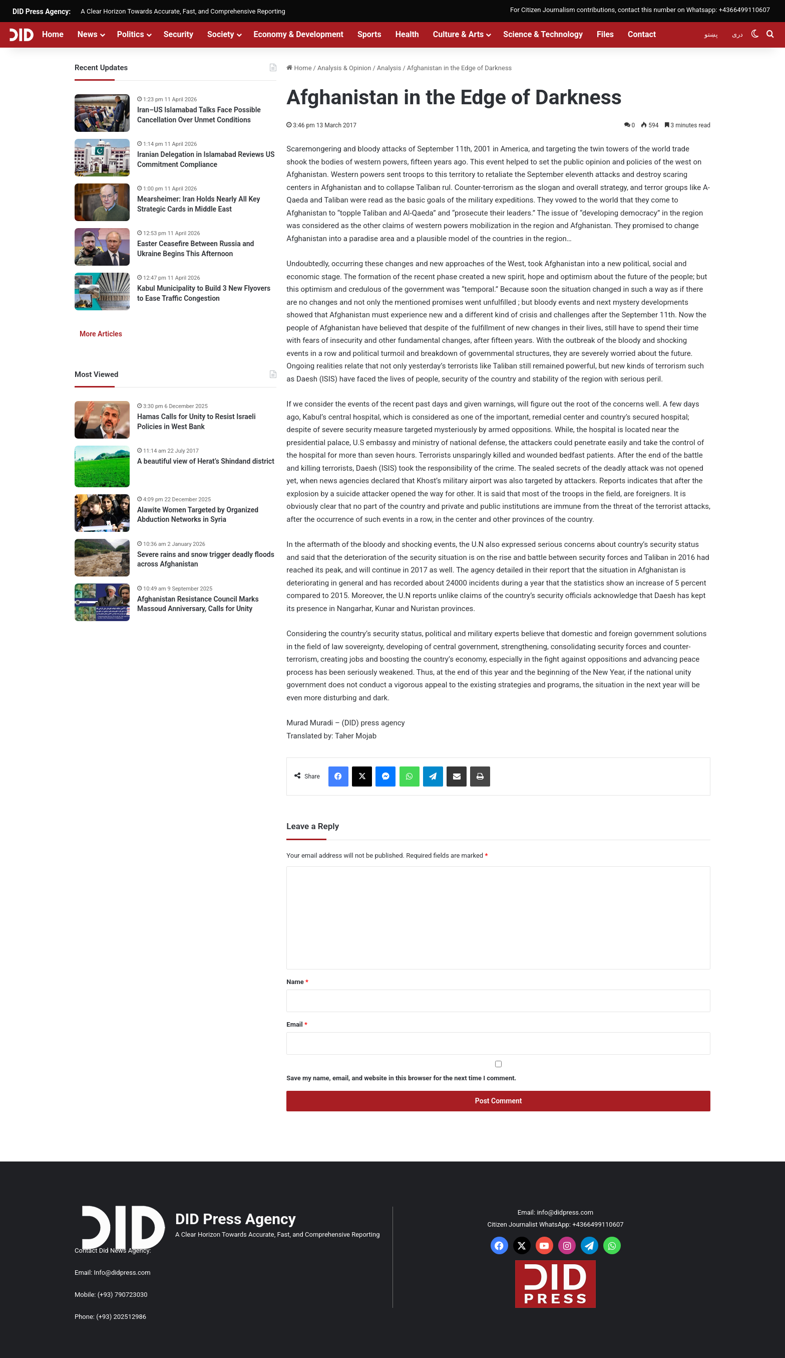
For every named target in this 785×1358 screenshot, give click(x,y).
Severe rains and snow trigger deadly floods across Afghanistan (205, 559)
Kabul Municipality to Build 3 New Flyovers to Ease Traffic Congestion (203, 293)
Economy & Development (298, 34)
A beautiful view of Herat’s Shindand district (205, 461)
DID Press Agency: (42, 12)
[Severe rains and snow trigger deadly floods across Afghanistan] (102, 557)
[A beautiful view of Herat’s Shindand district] (102, 466)
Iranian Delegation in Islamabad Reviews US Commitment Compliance (206, 159)
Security (178, 34)
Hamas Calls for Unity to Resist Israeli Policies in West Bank (196, 422)
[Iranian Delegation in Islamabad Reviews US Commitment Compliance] (102, 157)
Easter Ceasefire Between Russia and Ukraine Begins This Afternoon (195, 249)
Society (220, 34)
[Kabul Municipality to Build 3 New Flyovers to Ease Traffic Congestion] (102, 291)
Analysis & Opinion (344, 68)
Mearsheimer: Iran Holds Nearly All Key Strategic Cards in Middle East (198, 204)
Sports (369, 34)
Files (605, 34)
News (88, 34)
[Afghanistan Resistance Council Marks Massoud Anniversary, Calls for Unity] (102, 602)
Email (296, 1024)
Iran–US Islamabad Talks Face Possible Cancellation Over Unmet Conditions (199, 115)
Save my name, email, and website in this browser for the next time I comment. (401, 1078)
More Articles (101, 334)
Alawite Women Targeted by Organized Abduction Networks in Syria (197, 515)
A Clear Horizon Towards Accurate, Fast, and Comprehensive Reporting (183, 11)
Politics (130, 34)
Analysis (389, 68)
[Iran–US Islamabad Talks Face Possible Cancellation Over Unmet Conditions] (102, 113)
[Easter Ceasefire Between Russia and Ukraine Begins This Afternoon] (102, 247)
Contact (642, 34)
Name (297, 982)
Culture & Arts (458, 34)
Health (407, 34)
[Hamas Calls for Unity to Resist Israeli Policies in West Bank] (102, 420)
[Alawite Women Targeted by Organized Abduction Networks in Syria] (102, 513)
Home (53, 34)
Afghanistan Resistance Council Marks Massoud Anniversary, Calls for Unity (198, 604)
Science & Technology (543, 34)
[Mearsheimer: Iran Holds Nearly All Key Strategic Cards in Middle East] (102, 202)
